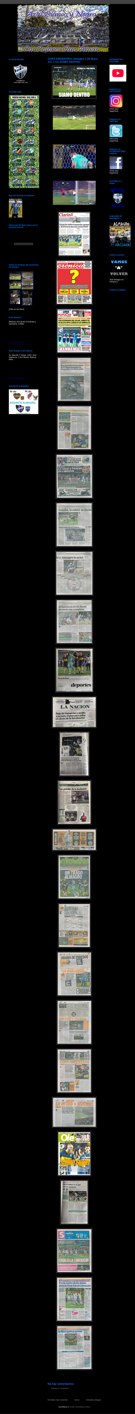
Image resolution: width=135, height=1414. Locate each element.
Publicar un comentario (60, 1388)
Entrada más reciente (58, 1400)
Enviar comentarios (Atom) (79, 1407)
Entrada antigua (93, 1400)
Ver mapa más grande (16, 342)
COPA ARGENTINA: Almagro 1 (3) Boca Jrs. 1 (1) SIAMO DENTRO (73, 60)
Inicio (76, 1400)
